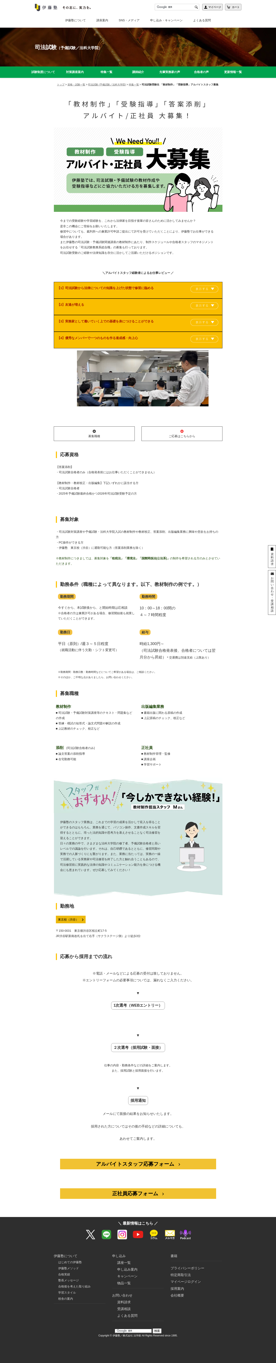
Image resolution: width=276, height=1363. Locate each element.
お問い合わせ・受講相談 (272, 594)
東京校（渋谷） (71, 919)
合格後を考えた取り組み (74, 1281)
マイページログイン (186, 1276)
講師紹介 (138, 72)
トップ (61, 84)
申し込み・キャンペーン (166, 20)
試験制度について (43, 72)
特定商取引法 (181, 1269)
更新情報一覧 (233, 72)
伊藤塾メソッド (68, 1263)
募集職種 (94, 433)
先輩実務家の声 (169, 72)
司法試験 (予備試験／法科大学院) (107, 84)
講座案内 (102, 20)
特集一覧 (106, 72)
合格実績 (64, 1269)
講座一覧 (124, 1257)
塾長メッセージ (68, 1275)
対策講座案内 (75, 72)
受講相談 (124, 1303)
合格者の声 (201, 72)
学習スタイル (67, 1287)
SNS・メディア (129, 20)
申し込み (119, 1250)
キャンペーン (127, 1271)
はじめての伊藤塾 (70, 1257)
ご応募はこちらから (182, 433)
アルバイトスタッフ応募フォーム (138, 1164)
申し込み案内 (127, 1264)
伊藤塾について (75, 20)
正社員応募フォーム (138, 1193)
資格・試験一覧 (76, 84)
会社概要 (177, 1290)
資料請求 (124, 1297)
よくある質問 (202, 20)
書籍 (174, 1250)
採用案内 (177, 1283)
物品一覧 (124, 1277)
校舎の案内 (65, 1293)
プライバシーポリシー (187, 1263)
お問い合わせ (122, 1290)
